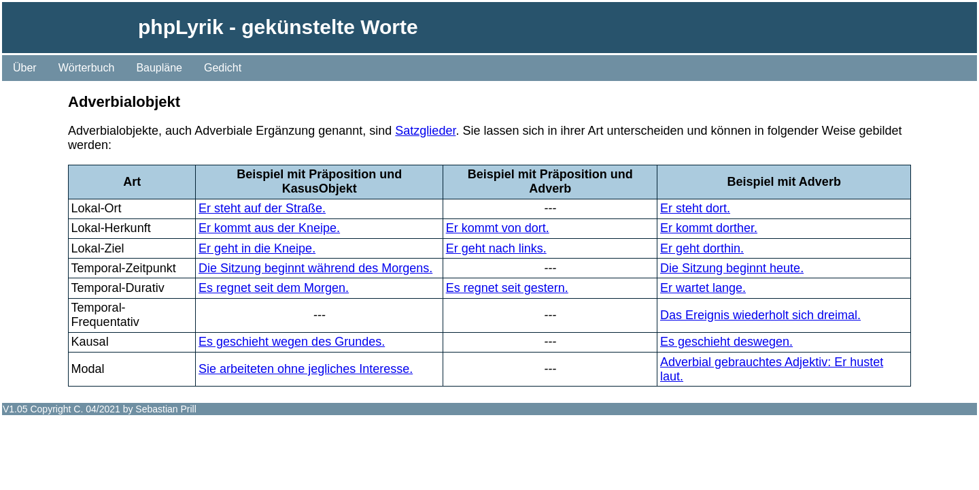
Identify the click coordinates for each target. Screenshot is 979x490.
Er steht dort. (695, 208)
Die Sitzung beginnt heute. (732, 268)
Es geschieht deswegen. (726, 341)
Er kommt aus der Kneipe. (269, 228)
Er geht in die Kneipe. (257, 248)
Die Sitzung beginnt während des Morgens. (315, 268)
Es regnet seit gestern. (507, 288)
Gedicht (222, 68)
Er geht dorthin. (702, 248)
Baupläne (159, 68)
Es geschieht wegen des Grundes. (292, 341)
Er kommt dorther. (708, 228)
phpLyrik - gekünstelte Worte (278, 27)
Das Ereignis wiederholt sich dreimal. (760, 315)
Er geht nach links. (496, 248)
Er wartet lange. (703, 288)
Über (25, 68)
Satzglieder (425, 130)
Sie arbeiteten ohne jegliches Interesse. (306, 369)
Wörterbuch (86, 68)
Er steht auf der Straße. (262, 208)
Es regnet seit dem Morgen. (274, 288)
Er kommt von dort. (497, 228)
